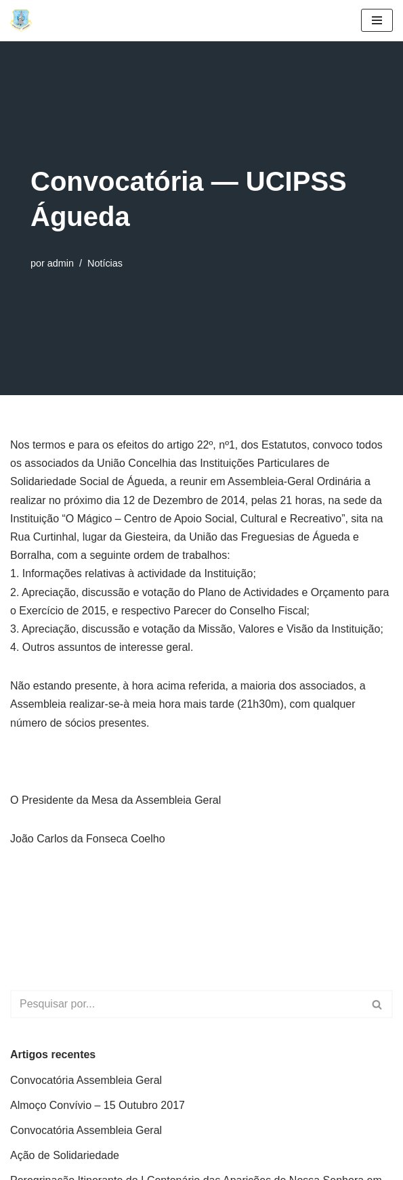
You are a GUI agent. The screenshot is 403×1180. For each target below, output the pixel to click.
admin (60, 263)
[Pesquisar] (186, 1004)
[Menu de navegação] (377, 20)
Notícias (105, 263)
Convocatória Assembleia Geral (86, 1080)
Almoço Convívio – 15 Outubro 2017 (97, 1105)
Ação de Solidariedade (64, 1155)
